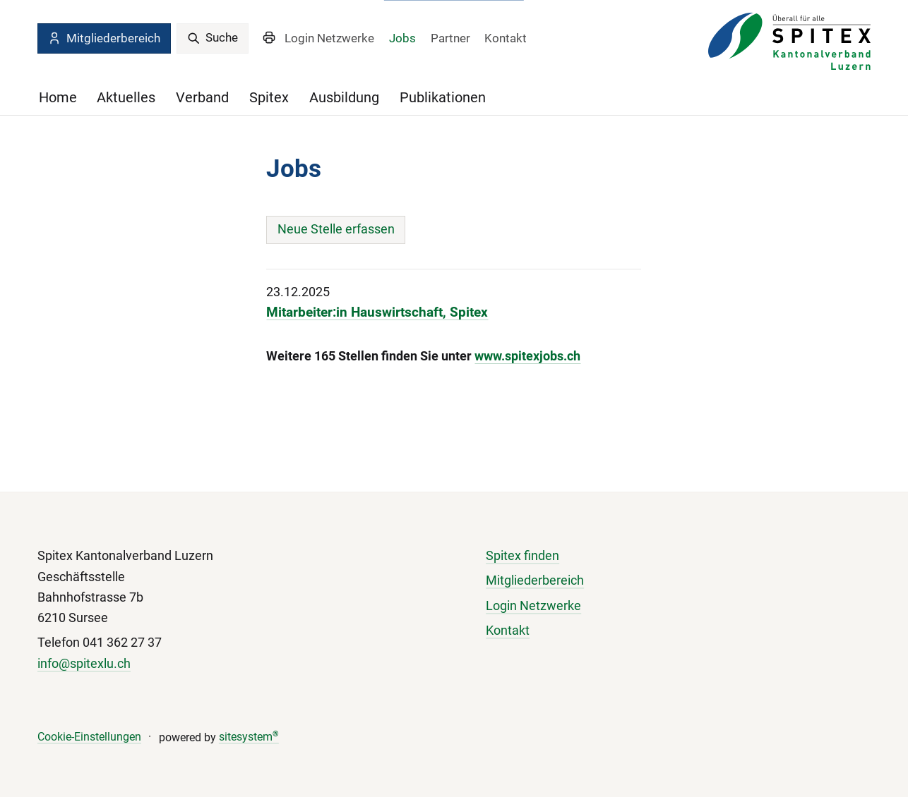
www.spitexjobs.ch (527, 356)
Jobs (402, 38)
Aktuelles (126, 98)
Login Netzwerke (329, 38)
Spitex (269, 98)
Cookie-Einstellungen (89, 737)
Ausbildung (344, 98)
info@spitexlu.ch (84, 664)
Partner (450, 38)
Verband (202, 98)
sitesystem (249, 737)
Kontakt (505, 38)
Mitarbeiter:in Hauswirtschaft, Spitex (377, 312)
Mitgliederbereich (103, 38)
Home (58, 98)
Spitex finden (522, 556)
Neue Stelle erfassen (336, 229)
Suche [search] (213, 37)
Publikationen (443, 98)
